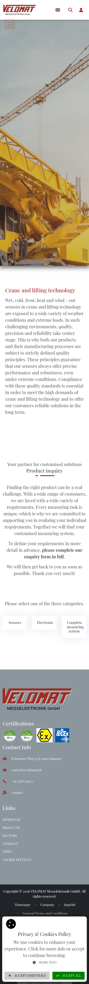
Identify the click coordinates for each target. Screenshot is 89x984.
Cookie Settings (17, 859)
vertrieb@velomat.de (26, 770)
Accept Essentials (27, 975)
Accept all (68, 975)
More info (44, 962)
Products (11, 827)
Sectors (10, 835)
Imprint (69, 904)
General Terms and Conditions (45, 913)
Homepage (12, 819)
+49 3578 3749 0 (22, 781)
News (7, 851)
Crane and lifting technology (40, 290)
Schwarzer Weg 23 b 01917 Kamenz (36, 758)
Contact (17, 792)
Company (10, 843)
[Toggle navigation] (9, 24)
